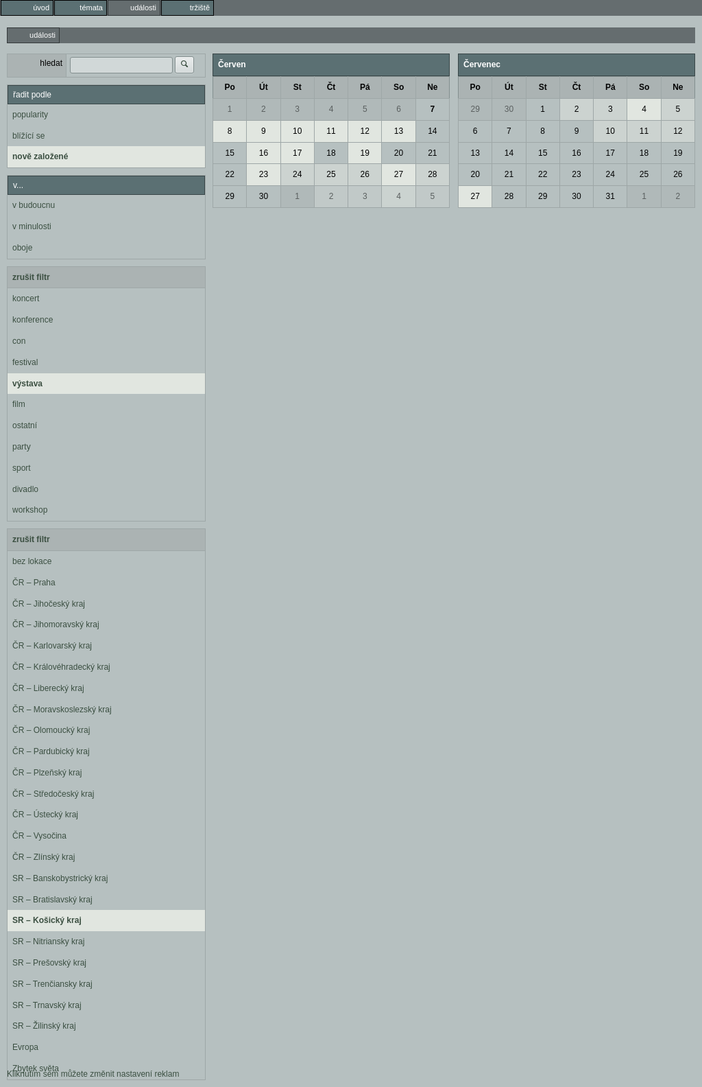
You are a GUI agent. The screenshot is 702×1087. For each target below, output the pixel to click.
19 (365, 153)
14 (432, 131)
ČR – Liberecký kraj (48, 688)
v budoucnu (33, 205)
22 (229, 174)
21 (432, 153)
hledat (51, 63)
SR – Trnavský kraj (47, 1005)
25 (330, 174)
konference (32, 320)
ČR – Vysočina (39, 836)
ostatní (24, 425)
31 (610, 196)
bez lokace (31, 561)
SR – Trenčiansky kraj (52, 984)
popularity (30, 114)
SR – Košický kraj (47, 920)
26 (365, 174)
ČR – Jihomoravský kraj (55, 624)
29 (229, 196)
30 (263, 196)
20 (398, 153)
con (18, 341)
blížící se (28, 136)
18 (330, 153)
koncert (25, 298)
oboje (22, 248)
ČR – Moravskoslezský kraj (62, 709)
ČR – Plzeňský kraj (47, 773)
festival (25, 362)
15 (229, 153)
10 (297, 131)
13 (398, 131)
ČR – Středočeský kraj (53, 794)
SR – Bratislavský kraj (52, 899)
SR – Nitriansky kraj (48, 941)
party (21, 447)
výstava (27, 383)
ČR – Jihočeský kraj (48, 604)
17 (297, 153)
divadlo (25, 489)
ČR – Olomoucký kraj (51, 730)
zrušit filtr (31, 277)
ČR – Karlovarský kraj (52, 646)
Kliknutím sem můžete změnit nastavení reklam (93, 1074)
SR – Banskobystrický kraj (60, 878)
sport (21, 468)
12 (365, 131)
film (18, 404)
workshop (29, 510)
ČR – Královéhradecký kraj (61, 667)
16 (263, 153)
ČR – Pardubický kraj (51, 751)
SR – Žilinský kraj (44, 1026)
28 (432, 174)
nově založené (40, 156)
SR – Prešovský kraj (49, 963)
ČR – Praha (34, 582)
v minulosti (31, 226)
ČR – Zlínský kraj (43, 857)
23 (263, 174)
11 (330, 131)
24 (297, 174)
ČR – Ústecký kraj (45, 814)
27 (398, 174)
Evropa (25, 1047)
